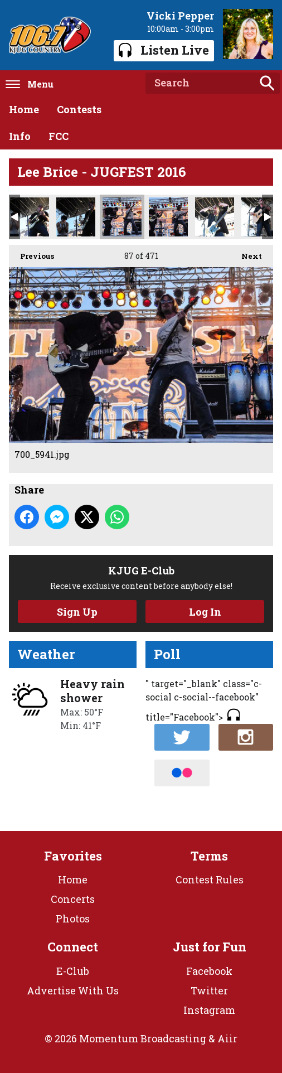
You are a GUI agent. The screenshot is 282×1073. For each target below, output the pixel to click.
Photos (73, 918)
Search (267, 83)
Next (246, 253)
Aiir (227, 1038)
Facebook (209, 971)
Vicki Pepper (180, 15)
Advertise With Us (73, 990)
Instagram (209, 1010)
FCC (58, 136)
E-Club (72, 971)
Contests (79, 109)
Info (20, 136)
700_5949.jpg (168, 216)
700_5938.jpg (75, 216)
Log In (205, 611)
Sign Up (77, 611)
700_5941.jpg (122, 216)
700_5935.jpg (29, 216)
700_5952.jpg (214, 216)
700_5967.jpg (260, 216)
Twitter (209, 990)
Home (24, 109)
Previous (31, 253)
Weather (46, 654)
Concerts (73, 899)
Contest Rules (210, 879)
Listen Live (164, 50)
